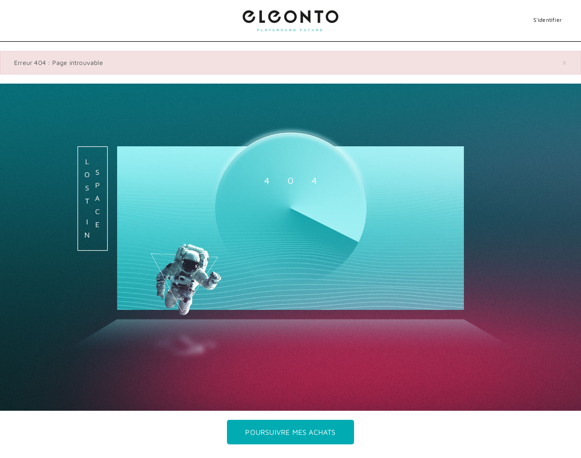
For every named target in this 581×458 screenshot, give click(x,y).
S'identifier (547, 19)
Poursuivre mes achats (290, 432)
